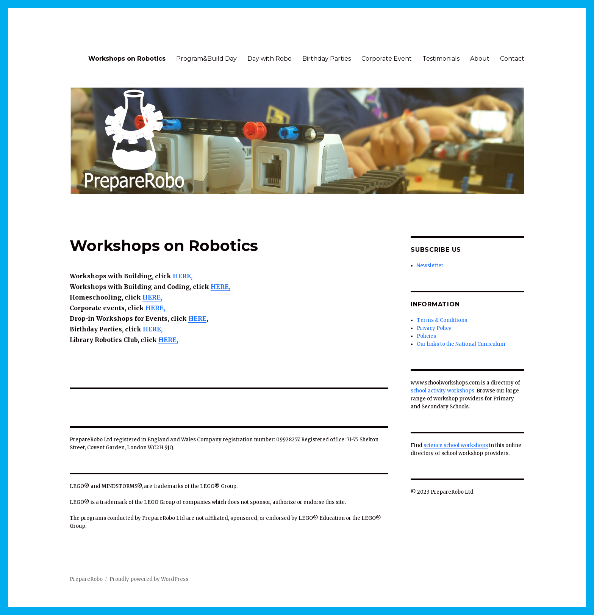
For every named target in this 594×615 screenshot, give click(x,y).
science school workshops (456, 445)
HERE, (153, 329)
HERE (197, 318)
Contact (512, 58)
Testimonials (441, 58)
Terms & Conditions (442, 320)
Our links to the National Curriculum (461, 344)
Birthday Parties (326, 58)
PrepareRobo (86, 579)
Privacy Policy (434, 328)
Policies (426, 336)
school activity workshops (442, 391)
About (479, 58)
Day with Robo (269, 58)
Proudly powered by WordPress (148, 579)
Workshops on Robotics (127, 58)
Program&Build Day (206, 58)
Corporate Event (386, 58)
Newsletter (430, 265)
